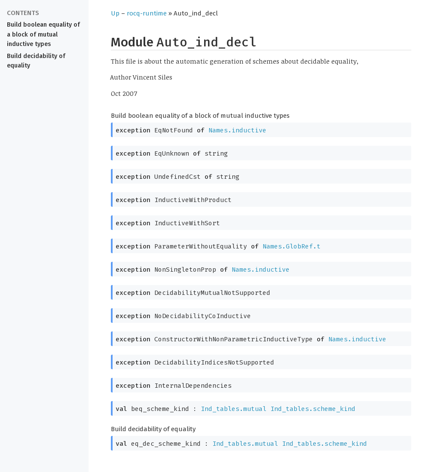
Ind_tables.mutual (233, 409)
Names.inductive (237, 130)
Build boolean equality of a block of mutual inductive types (43, 34)
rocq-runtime (147, 13)
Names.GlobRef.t (292, 246)
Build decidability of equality (36, 61)
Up (115, 13)
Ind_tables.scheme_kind (312, 409)
